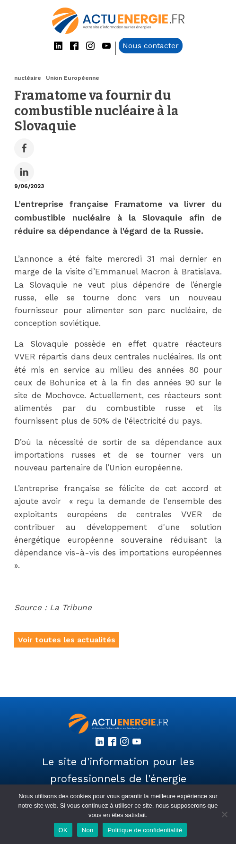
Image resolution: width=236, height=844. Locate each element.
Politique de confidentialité (144, 830)
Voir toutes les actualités (66, 639)
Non (88, 830)
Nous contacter (150, 45)
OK (63, 830)
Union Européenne (72, 78)
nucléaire (27, 78)
